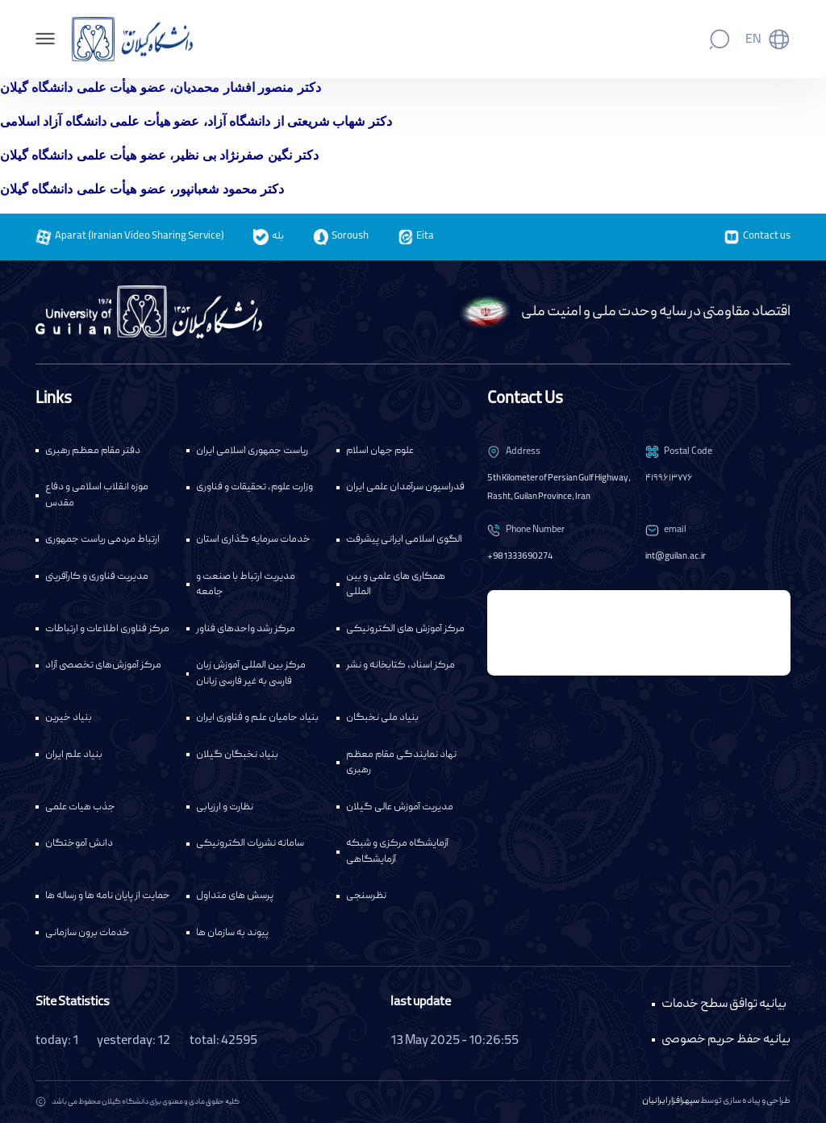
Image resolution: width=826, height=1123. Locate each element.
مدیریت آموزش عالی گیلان (399, 807)
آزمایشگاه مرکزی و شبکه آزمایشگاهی (397, 851)
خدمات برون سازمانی (87, 933)
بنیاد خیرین (68, 718)
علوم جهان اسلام (380, 451)
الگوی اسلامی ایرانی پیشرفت (404, 539)
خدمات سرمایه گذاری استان (253, 539)
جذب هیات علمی (80, 807)
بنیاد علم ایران (73, 755)
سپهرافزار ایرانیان (670, 1101)
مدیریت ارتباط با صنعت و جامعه (245, 585)
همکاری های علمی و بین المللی (395, 585)
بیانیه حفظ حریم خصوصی (726, 1039)
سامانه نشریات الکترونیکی (250, 843)
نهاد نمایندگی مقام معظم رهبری (401, 763)
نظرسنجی (366, 896)
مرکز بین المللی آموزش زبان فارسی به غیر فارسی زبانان (251, 673)
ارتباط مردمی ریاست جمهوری (102, 539)
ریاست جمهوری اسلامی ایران (252, 451)
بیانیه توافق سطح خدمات (723, 1004)
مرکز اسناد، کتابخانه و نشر (400, 665)
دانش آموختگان (79, 843)
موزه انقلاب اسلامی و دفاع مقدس (96, 495)
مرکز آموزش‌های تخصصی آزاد (103, 665)
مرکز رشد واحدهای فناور (245, 629)
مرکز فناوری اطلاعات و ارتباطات (107, 629)
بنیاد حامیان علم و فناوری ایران (257, 718)
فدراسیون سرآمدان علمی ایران (405, 487)
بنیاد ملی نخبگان (382, 718)
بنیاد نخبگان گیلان (237, 755)
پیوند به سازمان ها (232, 933)
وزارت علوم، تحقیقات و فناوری (254, 487)
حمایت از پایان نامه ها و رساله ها (107, 896)
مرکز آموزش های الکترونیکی (405, 629)
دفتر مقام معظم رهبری (92, 451)
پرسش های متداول (234, 896)
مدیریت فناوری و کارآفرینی (96, 576)
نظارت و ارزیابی (224, 807)
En (753, 40)
